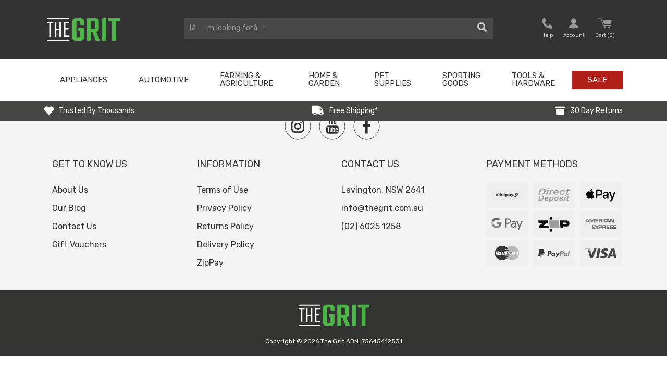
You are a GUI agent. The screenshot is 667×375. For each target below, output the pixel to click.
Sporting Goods (461, 79)
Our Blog (69, 208)
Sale (597, 79)
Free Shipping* (353, 110)
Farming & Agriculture (246, 79)
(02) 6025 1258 (371, 226)
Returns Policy (225, 226)
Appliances (83, 79)
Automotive (164, 79)
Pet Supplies (392, 79)
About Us (70, 190)
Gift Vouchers (79, 244)
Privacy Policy (224, 208)
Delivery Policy (225, 244)
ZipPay (210, 263)
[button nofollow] (547, 29)
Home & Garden (324, 79)
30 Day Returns (596, 110)
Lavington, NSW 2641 (383, 190)
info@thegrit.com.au (382, 208)
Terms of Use (222, 190)
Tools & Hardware (533, 79)
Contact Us (74, 226)
